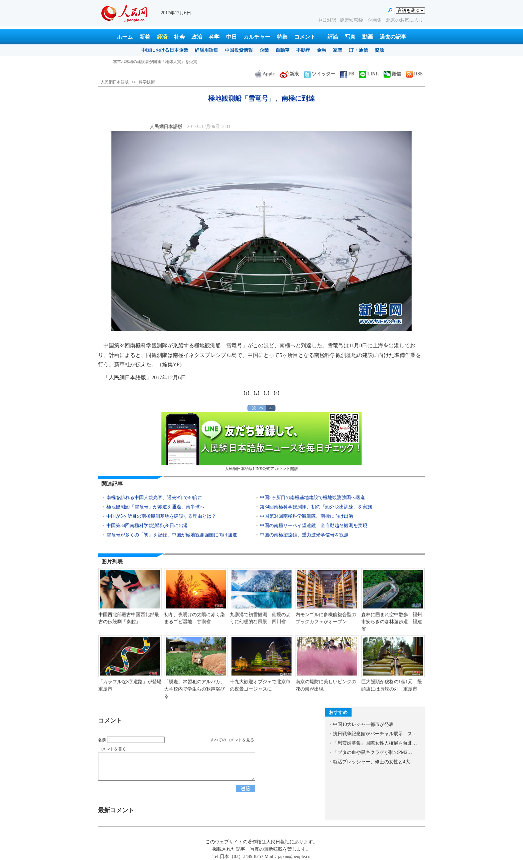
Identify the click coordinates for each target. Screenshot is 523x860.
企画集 (375, 20)
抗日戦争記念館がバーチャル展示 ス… (375, 733)
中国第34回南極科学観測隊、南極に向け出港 (306, 516)
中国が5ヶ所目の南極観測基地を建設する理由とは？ (161, 516)
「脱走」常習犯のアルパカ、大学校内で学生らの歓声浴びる (194, 689)
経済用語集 (206, 50)
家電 (337, 50)
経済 (162, 37)
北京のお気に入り (404, 20)
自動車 (283, 50)
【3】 (267, 393)
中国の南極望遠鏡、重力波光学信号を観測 (304, 534)
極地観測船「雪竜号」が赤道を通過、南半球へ (155, 506)
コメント (305, 37)
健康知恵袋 (352, 20)
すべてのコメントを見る (232, 740)
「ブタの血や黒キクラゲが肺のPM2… (372, 752)
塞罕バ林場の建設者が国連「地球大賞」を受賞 (155, 61)
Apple (265, 73)
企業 (264, 50)
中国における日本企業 (164, 50)
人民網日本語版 (115, 82)
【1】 (246, 393)
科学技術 (147, 82)
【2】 (256, 393)
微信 (392, 73)
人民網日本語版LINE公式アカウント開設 (261, 441)
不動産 (303, 50)
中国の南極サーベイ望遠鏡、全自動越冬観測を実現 (313, 525)
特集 (282, 37)
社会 (179, 37)
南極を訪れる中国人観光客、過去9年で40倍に (154, 497)
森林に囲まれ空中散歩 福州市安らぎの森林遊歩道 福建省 (391, 621)
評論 (333, 37)
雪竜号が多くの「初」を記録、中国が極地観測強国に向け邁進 (171, 534)
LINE (369, 73)
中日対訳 (327, 20)
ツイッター (319, 73)
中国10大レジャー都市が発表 (363, 724)
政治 (196, 37)
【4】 (277, 393)
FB (347, 73)
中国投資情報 (239, 50)
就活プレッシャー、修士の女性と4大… (374, 761)
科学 (214, 37)
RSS (414, 73)
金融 (321, 50)
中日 (231, 37)
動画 (367, 37)
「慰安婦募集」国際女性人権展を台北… (375, 743)
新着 (144, 37)
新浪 (289, 73)
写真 (350, 37)
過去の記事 (393, 37)
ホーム (125, 37)
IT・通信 (358, 50)
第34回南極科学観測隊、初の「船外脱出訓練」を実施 (316, 506)
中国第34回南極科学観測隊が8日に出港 (147, 525)
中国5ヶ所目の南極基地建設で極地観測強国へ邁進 (312, 497)
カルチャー (256, 37)
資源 (379, 50)
